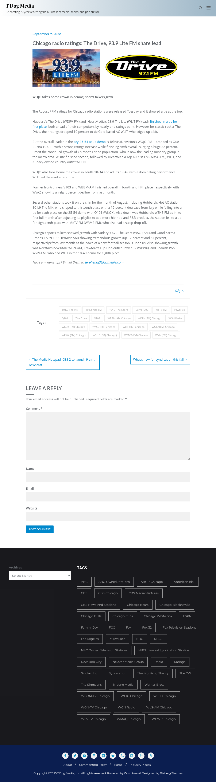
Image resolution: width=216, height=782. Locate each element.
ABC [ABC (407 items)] (84, 581)
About (67, 764)
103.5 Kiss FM (94, 310)
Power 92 (179, 310)
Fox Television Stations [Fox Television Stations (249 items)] (179, 627)
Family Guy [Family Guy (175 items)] (89, 627)
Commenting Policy (93, 764)
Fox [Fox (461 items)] (128, 627)
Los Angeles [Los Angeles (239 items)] (90, 639)
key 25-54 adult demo (90, 142)
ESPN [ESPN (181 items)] (187, 616)
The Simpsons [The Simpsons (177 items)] (91, 684)
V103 (97, 318)
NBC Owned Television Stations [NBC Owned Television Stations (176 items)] (104, 650)
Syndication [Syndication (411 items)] (117, 673)
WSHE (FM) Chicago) (105, 335)
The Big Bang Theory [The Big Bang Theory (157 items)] (153, 673)
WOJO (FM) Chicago (163, 327)
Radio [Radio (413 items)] (159, 661)
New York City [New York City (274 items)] (91, 661)
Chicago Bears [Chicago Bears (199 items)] (137, 604)
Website (31, 508)
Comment (34, 408)
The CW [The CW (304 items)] (185, 673)
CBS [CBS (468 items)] (84, 593)
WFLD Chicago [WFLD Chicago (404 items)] (164, 696)
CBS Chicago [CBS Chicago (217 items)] (108, 593)
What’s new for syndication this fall (158, 359)
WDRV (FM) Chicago (149, 318)
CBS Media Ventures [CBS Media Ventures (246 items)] (144, 593)
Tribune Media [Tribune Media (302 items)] (123, 684)
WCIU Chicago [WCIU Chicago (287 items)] (131, 696)
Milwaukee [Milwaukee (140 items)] (117, 639)
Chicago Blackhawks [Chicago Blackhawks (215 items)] (174, 604)
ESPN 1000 (141, 310)
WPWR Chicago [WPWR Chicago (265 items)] (164, 718)
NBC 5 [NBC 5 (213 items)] (158, 639)
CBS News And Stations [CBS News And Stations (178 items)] (98, 604)
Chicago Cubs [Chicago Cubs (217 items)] (122, 616)
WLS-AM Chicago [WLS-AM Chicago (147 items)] (159, 707)
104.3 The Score (118, 310)
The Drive (81, 318)
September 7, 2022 (46, 34)
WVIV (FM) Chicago (166, 335)
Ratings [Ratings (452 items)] (179, 661)
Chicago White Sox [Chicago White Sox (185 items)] (158, 616)
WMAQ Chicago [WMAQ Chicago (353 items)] (129, 718)
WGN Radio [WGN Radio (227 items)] (126, 707)
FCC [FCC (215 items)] (112, 627)
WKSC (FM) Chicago (103, 327)
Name (30, 468)
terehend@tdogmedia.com (104, 262)
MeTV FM (161, 310)
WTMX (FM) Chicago (136, 335)
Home (118, 764)
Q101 (65, 318)
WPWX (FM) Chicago (73, 335)
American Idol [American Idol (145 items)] (184, 581)
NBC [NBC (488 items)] (139, 639)
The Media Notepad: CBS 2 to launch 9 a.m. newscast (62, 362)
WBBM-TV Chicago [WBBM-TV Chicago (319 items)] (95, 696)
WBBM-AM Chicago (119, 318)
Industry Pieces (140, 764)
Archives (15, 567)
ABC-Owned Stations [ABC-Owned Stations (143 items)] (114, 581)
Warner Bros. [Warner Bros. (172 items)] (154, 684)
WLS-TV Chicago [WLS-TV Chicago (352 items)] (93, 718)
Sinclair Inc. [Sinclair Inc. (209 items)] (89, 673)
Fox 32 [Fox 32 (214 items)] (147, 627)
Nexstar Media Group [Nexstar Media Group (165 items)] (128, 661)
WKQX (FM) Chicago (73, 327)
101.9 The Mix (70, 310)
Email (30, 488)
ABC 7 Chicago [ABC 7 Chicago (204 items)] (152, 581)
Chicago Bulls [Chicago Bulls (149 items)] (91, 616)
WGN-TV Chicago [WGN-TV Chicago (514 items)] (94, 707)
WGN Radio (175, 318)
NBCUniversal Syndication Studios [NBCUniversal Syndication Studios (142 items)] (163, 650)
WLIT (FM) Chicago (133, 327)
